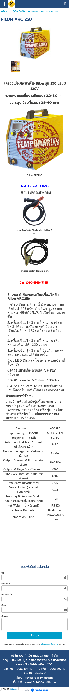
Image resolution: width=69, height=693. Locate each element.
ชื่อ (2, 573)
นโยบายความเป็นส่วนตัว (50, 644)
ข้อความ (5, 616)
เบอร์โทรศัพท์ (7, 594)
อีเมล (3, 605)
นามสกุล (5, 583)
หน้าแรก (5, 11)
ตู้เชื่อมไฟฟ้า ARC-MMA (25, 11)
